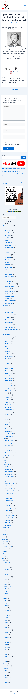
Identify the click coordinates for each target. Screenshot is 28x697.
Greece (6, 620)
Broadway (5, 305)
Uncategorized (5, 556)
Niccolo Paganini (9, 327)
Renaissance (6, 464)
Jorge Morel (7, 445)
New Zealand (8, 666)
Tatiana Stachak (8, 267)
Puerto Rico (7, 596)
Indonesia (7, 569)
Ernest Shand (8, 237)
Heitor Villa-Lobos (9, 500)
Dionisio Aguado (9, 312)
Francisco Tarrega (9, 493)
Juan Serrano (8, 400)
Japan (6, 574)
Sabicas (6, 419)
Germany (7, 617)
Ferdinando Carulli (9, 315)
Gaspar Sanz (8, 281)
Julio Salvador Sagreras (10, 515)
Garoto (6, 240)
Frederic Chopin (8, 498)
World (3, 558)
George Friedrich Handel (10, 286)
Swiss (6, 654)
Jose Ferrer (7, 510)
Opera (4, 458)
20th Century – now (8, 226)
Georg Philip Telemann (10, 284)
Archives (4, 215)
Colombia (7, 677)
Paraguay (7, 680)
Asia (4, 565)
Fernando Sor (8, 317)
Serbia (6, 644)
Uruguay (7, 682)
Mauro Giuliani (8, 322)
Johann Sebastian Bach (10, 291)
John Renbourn (8, 353)
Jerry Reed (7, 348)
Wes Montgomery (9, 436)
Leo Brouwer (8, 257)
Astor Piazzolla (8, 532)
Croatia (6, 605)
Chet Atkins (7, 344)
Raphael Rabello (8, 455)
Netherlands (8, 630)
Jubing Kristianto (9, 252)
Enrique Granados (9, 488)
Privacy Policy (14, 694)
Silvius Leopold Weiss (10, 296)
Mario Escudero (8, 407)
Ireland (6, 625)
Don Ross (7, 346)
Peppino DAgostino (9, 375)
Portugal (7, 637)
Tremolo (5, 553)
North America (6, 657)
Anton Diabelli (8, 310)
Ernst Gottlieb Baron (9, 279)
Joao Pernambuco (9, 247)
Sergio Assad (8, 264)
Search (3, 155)
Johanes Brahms (9, 505)
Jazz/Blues (6, 426)
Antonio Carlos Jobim (10, 300)
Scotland (7, 642)
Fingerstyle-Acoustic (8, 337)
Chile (6, 675)
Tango (4, 530)
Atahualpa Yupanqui (9, 440)
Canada (6, 659)
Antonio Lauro (8, 230)
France (6, 615)
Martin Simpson (8, 366)
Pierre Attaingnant (9, 471)
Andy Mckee (8, 339)
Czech (6, 608)
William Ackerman (9, 390)
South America (6, 668)
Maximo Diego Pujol (9, 453)
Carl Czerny (7, 486)
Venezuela (7, 685)
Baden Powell (8, 233)
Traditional (5, 534)
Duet (4, 332)
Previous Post (14, 89)
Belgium (7, 603)
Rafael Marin (8, 417)
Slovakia (7, 647)
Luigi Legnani (8, 520)
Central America (7, 586)
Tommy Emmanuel (9, 385)
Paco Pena (7, 414)
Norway (6, 632)
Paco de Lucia (8, 412)
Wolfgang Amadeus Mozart (11, 329)
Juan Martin (7, 397)
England (7, 610)
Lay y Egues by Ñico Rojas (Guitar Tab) (11, 171)
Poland (6, 635)
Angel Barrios (8, 395)
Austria (6, 600)
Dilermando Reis (9, 303)
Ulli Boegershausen (9, 388)
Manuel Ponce (8, 522)
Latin (4, 438)
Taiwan (6, 579)
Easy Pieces (4, 221)
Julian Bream (8, 255)
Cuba (6, 588)
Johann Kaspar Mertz (10, 508)
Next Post (14, 92)
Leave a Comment (6, 22)
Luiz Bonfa (7, 450)
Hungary (7, 622)
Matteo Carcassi (9, 319)
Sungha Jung (8, 383)
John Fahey (7, 351)
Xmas (4, 537)
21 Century (5, 269)
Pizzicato (5, 544)
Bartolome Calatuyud (10, 483)
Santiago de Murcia (9, 474)
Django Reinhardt (9, 433)
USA (6, 661)
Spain (6, 649)
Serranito (7, 422)
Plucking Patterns (7, 546)
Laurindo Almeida (9, 448)
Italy (6, 627)
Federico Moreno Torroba (11, 490)
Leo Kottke (7, 363)
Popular (5, 460)
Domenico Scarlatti (9, 276)
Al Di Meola (7, 429)
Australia (5, 584)
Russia (6, 639)
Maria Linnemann (9, 260)
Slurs (4, 551)
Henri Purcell (8, 289)
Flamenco (5, 393)
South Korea (8, 577)
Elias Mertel (7, 466)
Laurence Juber (8, 361)
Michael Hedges (8, 373)
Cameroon (7, 562)
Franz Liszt (7, 495)
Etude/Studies (6, 334)
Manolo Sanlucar (9, 404)
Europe (4, 598)
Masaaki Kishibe (9, 368)
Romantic (5, 479)
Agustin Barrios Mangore (11, 481)
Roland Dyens (8, 262)
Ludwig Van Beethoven (10, 517)
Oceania (5, 663)
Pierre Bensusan (9, 378)
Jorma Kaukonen (9, 356)
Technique (4, 539)
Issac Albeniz (8, 503)
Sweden (6, 652)
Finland (6, 612)
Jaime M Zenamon (9, 245)
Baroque (5, 272)
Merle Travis (8, 371)
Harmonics (5, 541)
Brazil (6, 672)
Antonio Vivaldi (8, 274)
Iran (5, 572)
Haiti (6, 591)
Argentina (7, 670)
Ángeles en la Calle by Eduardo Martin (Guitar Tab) (14, 168)
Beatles (6, 462)
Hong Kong (7, 567)
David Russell (8, 235)
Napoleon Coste (8, 324)
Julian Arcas (8, 513)
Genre (3, 224)
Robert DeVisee (8, 293)
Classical (5, 308)
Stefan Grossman (9, 380)
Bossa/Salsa (6, 298)
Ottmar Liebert (8, 409)
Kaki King (7, 358)
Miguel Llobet (8, 525)
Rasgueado (6, 548)
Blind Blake (7, 431)
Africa (4, 560)
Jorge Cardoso (8, 250)
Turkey (6, 582)
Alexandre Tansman (9, 228)
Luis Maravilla (8, 402)
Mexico (6, 593)
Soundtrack (6, 527)
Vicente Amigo (8, 424)
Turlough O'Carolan (9, 476)
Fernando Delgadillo (9, 443)
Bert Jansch (7, 341)
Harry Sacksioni (8, 242)
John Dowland (8, 469)
